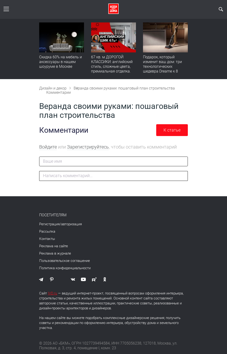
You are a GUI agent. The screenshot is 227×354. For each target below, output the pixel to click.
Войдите (48, 147)
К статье (172, 130)
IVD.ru (52, 293)
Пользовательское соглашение (64, 261)
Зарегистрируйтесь (88, 147)
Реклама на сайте (53, 246)
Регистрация (49, 224)
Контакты (47, 239)
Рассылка (47, 231)
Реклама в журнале (55, 253)
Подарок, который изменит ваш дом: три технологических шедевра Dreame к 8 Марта (162, 66)
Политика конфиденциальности (65, 268)
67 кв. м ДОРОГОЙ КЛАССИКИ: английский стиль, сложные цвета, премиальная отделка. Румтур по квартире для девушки (112, 69)
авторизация (71, 224)
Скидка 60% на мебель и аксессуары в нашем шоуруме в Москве (60, 62)
